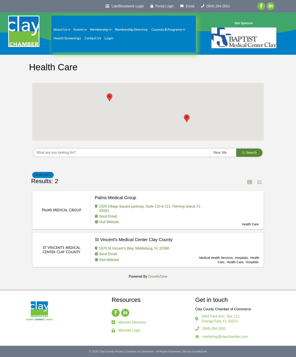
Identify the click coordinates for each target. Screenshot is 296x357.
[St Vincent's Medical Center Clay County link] (61, 250)
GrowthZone (157, 276)
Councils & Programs (166, 29)
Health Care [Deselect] (43, 174)
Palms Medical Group (115, 197)
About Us (60, 29)
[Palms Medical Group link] (61, 210)
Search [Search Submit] (249, 152)
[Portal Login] (161, 6)
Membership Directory (131, 29)
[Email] (186, 6)
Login (109, 38)
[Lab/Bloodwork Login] (123, 6)
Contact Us (92, 38)
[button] (187, 118)
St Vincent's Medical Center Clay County (133, 239)
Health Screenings (67, 38)
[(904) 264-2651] (214, 6)
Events (79, 29)
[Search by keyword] (122, 153)
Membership (99, 29)
